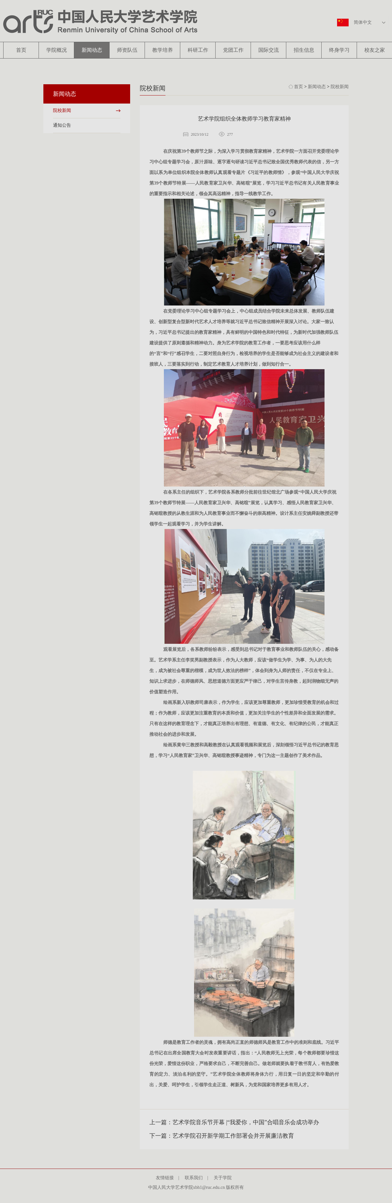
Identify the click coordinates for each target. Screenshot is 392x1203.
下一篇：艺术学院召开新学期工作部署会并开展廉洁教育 (221, 1136)
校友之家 (374, 50)
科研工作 (198, 50)
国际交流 (268, 50)
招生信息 (304, 50)
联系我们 (196, 1177)
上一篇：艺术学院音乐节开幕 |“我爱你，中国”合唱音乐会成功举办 (234, 1122)
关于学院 (225, 1177)
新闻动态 (92, 50)
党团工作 (233, 50)
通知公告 (62, 125)
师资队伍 (127, 50)
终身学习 (339, 50)
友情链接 (167, 1177)
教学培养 (162, 50)
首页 (21, 50)
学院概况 (56, 50)
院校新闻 (62, 110)
